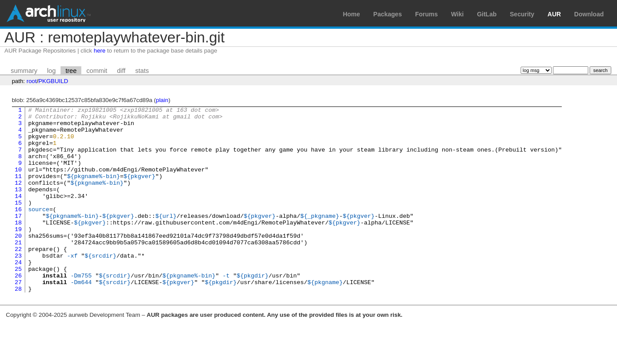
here (100, 50)
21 (18, 270)
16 (18, 230)
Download (589, 14)
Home (351, 14)
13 (18, 206)
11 (18, 190)
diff (121, 70)
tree (70, 70)
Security (522, 14)
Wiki (457, 14)
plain (162, 100)
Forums (426, 14)
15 (18, 222)
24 (18, 294)
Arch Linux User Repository (49, 13)
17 (18, 238)
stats (142, 70)
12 (18, 198)
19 (18, 254)
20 (18, 262)
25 (18, 302)
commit (96, 70)
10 (18, 182)
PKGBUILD (53, 81)
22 (18, 278)
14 (18, 214)
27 (18, 318)
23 (18, 286)
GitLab (486, 14)
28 (18, 326)
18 (18, 246)
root (32, 81)
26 (18, 310)
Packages (387, 14)
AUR (554, 14)
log (51, 70)
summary (24, 70)
